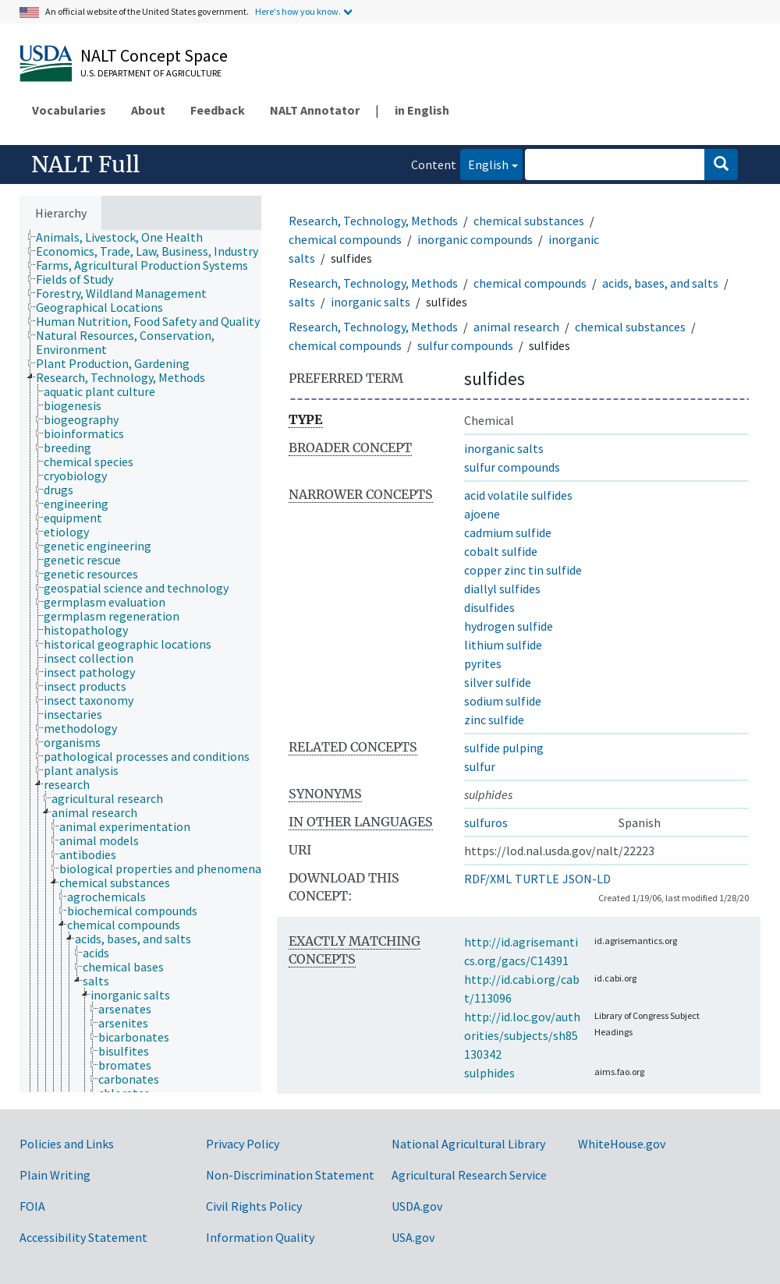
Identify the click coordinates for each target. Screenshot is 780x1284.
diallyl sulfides (502, 588)
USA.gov (413, 1237)
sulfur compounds (465, 345)
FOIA (32, 1206)
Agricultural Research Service (469, 1175)
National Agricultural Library (468, 1143)
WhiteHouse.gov (621, 1143)
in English (422, 110)
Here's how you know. (298, 11)
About (148, 110)
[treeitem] (126, 237)
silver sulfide (497, 682)
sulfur (479, 766)
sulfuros (486, 822)
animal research (516, 326)
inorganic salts (370, 302)
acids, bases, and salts (660, 283)
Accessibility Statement (83, 1237)
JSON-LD (586, 878)
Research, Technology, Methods (373, 220)
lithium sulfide (503, 645)
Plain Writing (55, 1175)
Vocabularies (69, 110)
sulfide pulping (504, 747)
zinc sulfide (494, 719)
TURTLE (537, 878)
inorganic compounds (475, 239)
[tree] (140, 661)
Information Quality (260, 1237)
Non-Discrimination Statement (290, 1175)
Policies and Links (67, 1143)
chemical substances (528, 220)
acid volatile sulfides (518, 495)
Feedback (217, 110)
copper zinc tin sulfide (523, 570)
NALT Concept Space (154, 55)
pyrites (483, 663)
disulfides (489, 607)
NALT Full (85, 164)
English (484, 163)
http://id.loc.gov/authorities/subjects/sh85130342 (522, 1035)
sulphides (489, 1073)
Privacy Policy (242, 1143)
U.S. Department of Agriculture (151, 73)
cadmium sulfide (507, 532)
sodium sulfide (502, 701)
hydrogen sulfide (508, 626)
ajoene (482, 514)
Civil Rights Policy (254, 1206)
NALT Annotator (315, 110)
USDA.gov (417, 1206)
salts (302, 302)
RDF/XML (488, 878)
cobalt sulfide (500, 551)
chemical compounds (345, 239)
